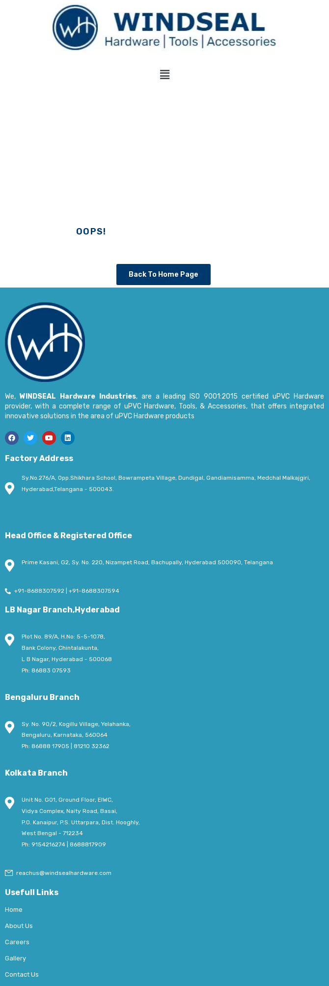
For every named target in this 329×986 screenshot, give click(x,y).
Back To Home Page (163, 274)
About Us (19, 925)
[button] (164, 74)
